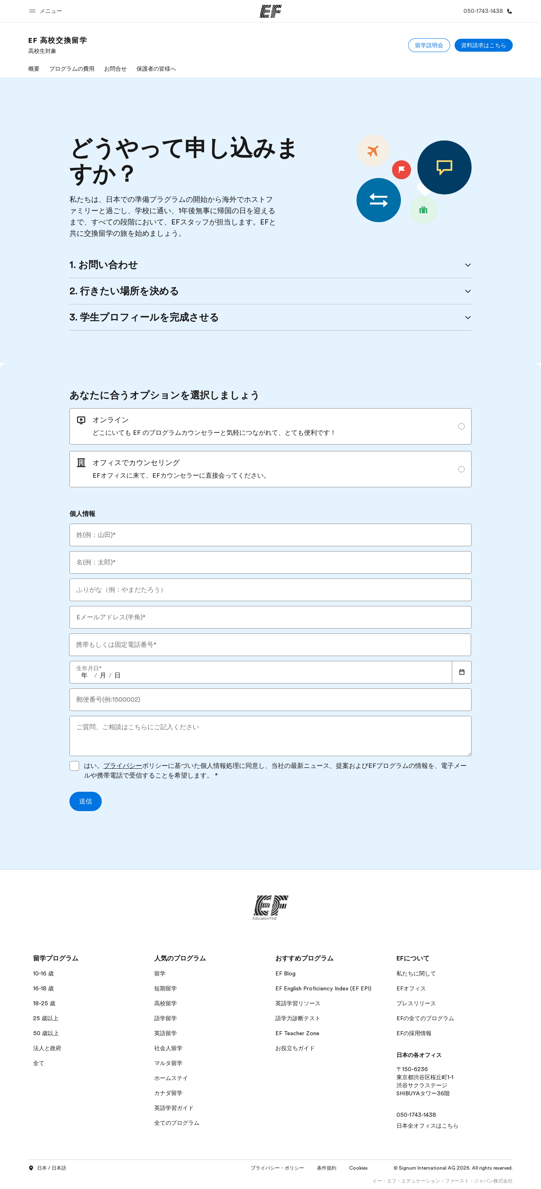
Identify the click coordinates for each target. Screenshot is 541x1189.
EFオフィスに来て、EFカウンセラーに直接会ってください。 (181, 475)
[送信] (85, 801)
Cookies (358, 1168)
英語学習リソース (298, 1003)
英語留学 (165, 1033)
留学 (160, 973)
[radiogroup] (270, 447)
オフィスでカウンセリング (136, 463)
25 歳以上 (46, 1018)
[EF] (271, 11)
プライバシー (122, 766)
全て (38, 1063)
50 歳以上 (46, 1033)
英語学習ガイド (174, 1108)
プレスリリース (416, 1003)
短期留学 (165, 988)
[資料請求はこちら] (484, 45)
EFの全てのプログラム (425, 1018)
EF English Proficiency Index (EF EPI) (323, 988)
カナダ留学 (168, 1093)
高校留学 (165, 1003)
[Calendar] (462, 672)
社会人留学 (168, 1048)
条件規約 (326, 1168)
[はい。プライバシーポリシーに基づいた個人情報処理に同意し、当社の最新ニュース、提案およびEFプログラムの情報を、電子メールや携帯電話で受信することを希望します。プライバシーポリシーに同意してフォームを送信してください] (74, 766)
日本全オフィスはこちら (427, 1125)
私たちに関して (416, 973)
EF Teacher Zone (297, 1033)
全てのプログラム (176, 1123)
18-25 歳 (44, 1003)
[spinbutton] (84, 675)
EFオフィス (411, 988)
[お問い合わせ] (486, 11)
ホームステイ (171, 1078)
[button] (46, 11)
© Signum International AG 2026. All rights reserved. (453, 1168)
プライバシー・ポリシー (277, 1168)
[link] (57, 45)
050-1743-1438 (416, 1114)
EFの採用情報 (414, 1033)
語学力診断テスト (298, 1018)
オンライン (110, 420)
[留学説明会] (429, 45)
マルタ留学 (168, 1063)
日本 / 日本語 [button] (47, 1168)
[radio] (270, 426)
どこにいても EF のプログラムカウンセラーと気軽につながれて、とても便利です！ (214, 432)
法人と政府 (47, 1048)
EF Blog (285, 973)
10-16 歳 (43, 973)
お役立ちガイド (295, 1048)
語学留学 (165, 1018)
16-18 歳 (43, 988)
